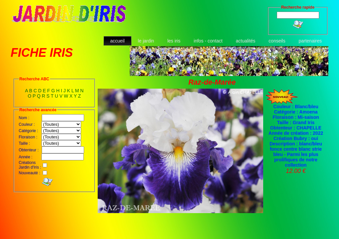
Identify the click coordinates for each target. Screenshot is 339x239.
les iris (173, 40)
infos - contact (208, 40)
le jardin (146, 40)
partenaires (310, 40)
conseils (276, 40)
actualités (245, 40)
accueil (117, 40)
